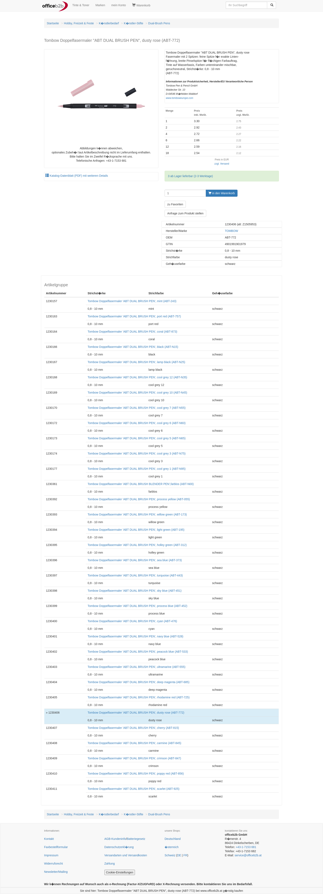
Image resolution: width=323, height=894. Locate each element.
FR (185, 855)
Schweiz (170, 855)
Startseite (53, 23)
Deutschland (173, 838)
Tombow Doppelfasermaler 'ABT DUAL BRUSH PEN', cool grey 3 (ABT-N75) (136, 453)
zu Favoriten (175, 204)
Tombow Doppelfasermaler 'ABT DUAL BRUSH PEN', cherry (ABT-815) (133, 727)
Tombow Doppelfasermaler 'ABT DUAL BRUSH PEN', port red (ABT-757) (134, 316)
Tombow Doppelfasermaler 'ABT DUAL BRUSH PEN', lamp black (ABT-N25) (136, 362)
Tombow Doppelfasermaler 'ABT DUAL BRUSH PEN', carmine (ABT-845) (134, 743)
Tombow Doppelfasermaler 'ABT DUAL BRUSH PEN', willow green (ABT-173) (137, 514)
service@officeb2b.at (248, 855)
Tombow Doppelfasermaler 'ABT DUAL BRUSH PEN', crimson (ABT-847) (134, 758)
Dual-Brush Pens (159, 23)
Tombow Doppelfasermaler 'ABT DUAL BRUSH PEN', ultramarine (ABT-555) (136, 666)
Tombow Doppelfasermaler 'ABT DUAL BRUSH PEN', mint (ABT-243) (132, 301)
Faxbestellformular (56, 847)
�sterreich (172, 847)
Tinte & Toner (80, 5)
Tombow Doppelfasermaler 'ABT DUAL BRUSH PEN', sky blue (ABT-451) (134, 590)
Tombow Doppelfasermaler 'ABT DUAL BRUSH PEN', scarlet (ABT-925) (133, 788)
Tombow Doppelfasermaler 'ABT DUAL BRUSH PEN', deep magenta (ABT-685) (138, 682)
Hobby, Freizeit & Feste (79, 23)
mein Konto (118, 5)
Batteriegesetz (136, 838)
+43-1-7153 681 (246, 847)
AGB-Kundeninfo (115, 838)
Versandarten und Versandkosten (125, 855)
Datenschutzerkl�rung (119, 847)
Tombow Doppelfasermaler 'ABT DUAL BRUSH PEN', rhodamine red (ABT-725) (139, 697)
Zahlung (109, 863)
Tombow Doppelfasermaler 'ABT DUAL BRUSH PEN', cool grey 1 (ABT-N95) (136, 468)
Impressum (51, 855)
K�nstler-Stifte (133, 23)
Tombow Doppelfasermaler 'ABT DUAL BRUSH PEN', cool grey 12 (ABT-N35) (137, 377)
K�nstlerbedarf (109, 23)
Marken (100, 5)
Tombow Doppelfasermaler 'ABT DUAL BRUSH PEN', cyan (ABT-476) (132, 621)
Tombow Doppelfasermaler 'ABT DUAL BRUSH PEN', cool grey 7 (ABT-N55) (136, 407)
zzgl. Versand (221, 163)
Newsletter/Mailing (56, 871)
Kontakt (49, 838)
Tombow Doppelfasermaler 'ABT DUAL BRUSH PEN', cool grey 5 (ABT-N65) (136, 438)
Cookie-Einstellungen (119, 872)
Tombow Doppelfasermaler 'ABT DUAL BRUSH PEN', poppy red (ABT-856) (136, 773)
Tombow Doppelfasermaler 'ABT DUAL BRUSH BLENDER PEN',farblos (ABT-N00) (141, 484)
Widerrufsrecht (53, 863)
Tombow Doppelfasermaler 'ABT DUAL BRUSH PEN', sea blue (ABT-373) (135, 560)
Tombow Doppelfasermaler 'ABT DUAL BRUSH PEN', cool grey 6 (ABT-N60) (136, 423)
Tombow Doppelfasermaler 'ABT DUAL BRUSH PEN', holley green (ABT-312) (137, 545)
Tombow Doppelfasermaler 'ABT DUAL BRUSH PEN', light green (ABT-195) (136, 529)
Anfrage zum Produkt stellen (185, 213)
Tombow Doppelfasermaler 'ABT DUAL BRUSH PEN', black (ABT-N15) (133, 346)
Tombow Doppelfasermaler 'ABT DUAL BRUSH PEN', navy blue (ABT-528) (135, 636)
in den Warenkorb (221, 193)
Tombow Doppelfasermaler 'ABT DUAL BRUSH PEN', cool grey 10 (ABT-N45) (137, 392)
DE (179, 855)
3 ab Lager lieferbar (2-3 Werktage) (190, 176)
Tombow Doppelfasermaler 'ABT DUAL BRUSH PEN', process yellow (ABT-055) (139, 499)
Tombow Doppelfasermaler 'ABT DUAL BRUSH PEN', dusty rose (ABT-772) (136, 712)
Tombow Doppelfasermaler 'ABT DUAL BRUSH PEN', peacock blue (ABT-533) (138, 651)
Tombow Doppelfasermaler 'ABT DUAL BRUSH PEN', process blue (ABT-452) (137, 606)
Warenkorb (141, 5)
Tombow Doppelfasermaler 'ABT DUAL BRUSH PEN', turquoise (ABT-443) (135, 575)
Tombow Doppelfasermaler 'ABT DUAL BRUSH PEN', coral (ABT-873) (132, 331)
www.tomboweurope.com (179, 98)
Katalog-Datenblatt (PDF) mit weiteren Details (76, 175)
